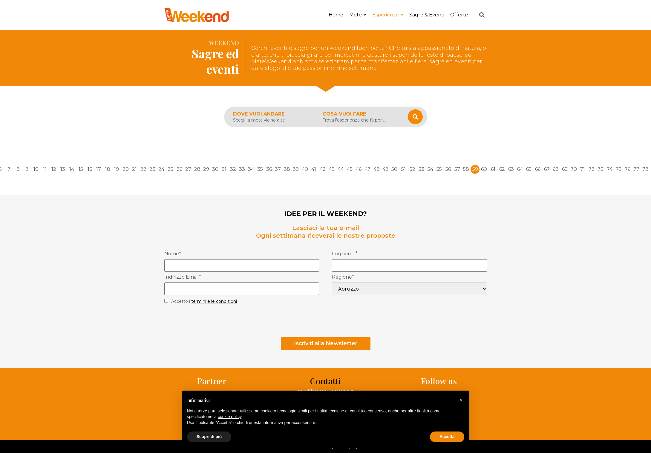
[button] (461, 400)
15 (81, 169)
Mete (357, 15)
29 (206, 169)
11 (45, 169)
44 (341, 169)
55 (439, 169)
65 (528, 169)
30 (215, 169)
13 (62, 169)
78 (645, 169)
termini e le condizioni (214, 301)
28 (197, 169)
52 (412, 169)
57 (457, 169)
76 (627, 169)
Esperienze (387, 15)
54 (430, 169)
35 (260, 169)
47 (367, 169)
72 (592, 169)
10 (36, 169)
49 (385, 169)
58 (466, 169)
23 (152, 169)
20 (125, 169)
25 (170, 169)
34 (251, 169)
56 (448, 169)
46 (359, 169)
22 (143, 169)
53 (421, 169)
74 (609, 169)
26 (179, 169)
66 (537, 169)
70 (574, 169)
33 (242, 169)
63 (511, 169)
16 (90, 169)
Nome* (172, 254)
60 (484, 169)
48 (376, 169)
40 (305, 169)
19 (116, 169)
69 (565, 169)
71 (582, 169)
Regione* (343, 277)
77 (636, 169)
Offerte (459, 15)
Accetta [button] (447, 436)
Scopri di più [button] (209, 436)
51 (403, 169)
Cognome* (345, 254)
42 (323, 169)
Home (336, 15)
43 (332, 169)
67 (547, 169)
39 (296, 169)
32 (233, 169)
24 (161, 169)
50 (394, 169)
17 (98, 169)
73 (600, 169)
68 (556, 169)
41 (313, 169)
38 (287, 169)
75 (618, 169)
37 (278, 169)
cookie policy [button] (229, 416)
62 (502, 169)
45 (350, 169)
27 (188, 169)
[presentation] (209, 322)
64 (520, 169)
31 (224, 169)
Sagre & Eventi (426, 15)
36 (269, 169)
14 (71, 169)
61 (493, 169)
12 (53, 169)
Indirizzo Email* (182, 277)
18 (107, 169)
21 (134, 169)
